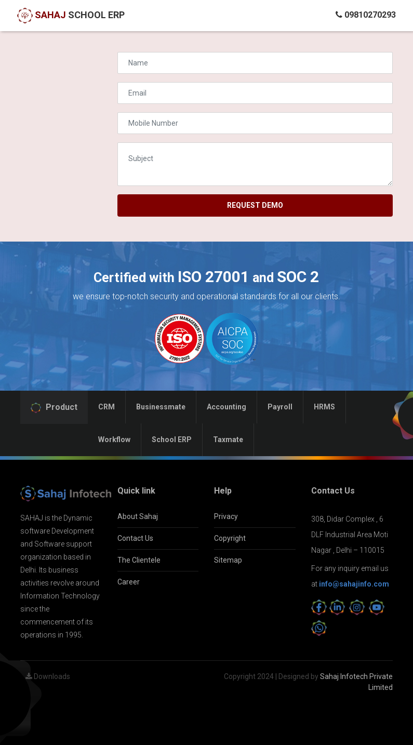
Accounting (226, 407)
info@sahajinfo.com (354, 584)
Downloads (47, 676)
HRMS (324, 407)
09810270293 (366, 15)
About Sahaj (137, 516)
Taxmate (228, 439)
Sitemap (228, 560)
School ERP (172, 439)
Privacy (226, 516)
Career (128, 582)
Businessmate (160, 407)
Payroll (280, 407)
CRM (106, 407)
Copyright (230, 538)
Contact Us (135, 538)
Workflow (114, 439)
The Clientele (139, 560)
